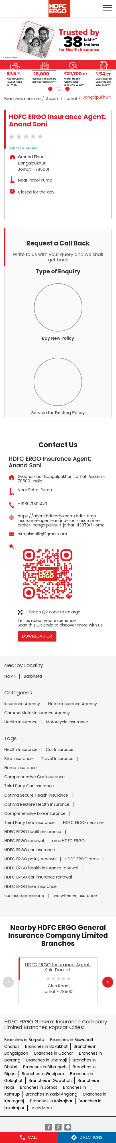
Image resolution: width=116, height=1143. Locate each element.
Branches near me (22, 98)
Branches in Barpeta (24, 1039)
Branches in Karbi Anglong (51, 1094)
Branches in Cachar (53, 1053)
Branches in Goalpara (43, 1074)
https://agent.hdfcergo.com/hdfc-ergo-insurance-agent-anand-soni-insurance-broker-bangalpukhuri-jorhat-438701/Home (61, 520)
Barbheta (33, 676)
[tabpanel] (58, 53)
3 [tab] (66, 88)
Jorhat (70, 98)
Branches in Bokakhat (46, 1046)
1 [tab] (49, 88)
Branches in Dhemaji (46, 1060)
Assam (52, 98)
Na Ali (9, 676)
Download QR (37, 636)
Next (107, 982)
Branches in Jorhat (38, 1087)
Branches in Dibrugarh (45, 1067)
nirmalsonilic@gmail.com (42, 534)
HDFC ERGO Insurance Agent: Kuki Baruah (58, 967)
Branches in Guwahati (50, 1080)
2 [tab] (58, 88)
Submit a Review (23, 148)
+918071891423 (32, 504)
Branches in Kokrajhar (51, 1101)
